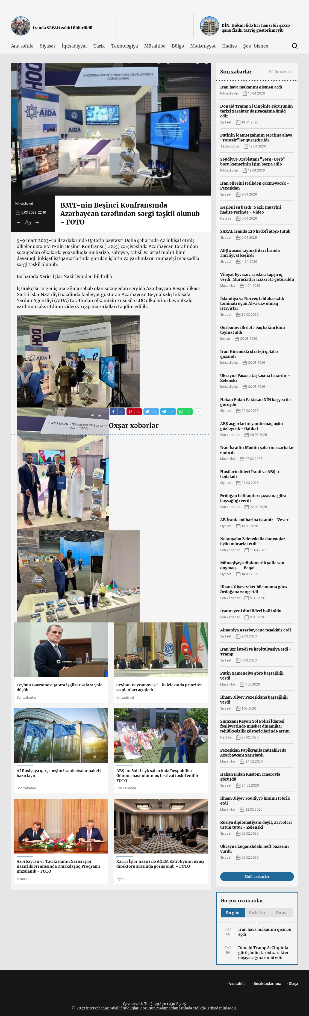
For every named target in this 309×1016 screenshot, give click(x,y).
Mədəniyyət (203, 46)
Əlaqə (293, 984)
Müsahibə (155, 46)
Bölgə (178, 46)
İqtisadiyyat (74, 46)
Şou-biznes (255, 46)
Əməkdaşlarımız (267, 984)
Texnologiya (124, 46)
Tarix (99, 46)
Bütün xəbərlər (281, 72)
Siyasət (47, 46)
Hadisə (229, 46)
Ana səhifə (22, 46)
